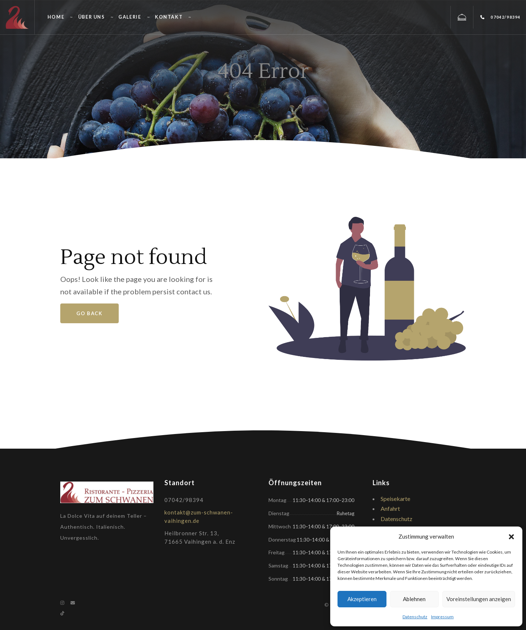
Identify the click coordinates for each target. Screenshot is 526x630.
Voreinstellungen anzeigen (478, 599)
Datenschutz (415, 616)
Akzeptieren (362, 599)
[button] (511, 536)
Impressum (442, 616)
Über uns (91, 17)
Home (55, 17)
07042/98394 (500, 17)
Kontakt (169, 17)
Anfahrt (390, 508)
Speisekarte (395, 498)
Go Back (89, 313)
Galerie (129, 17)
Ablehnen (414, 599)
